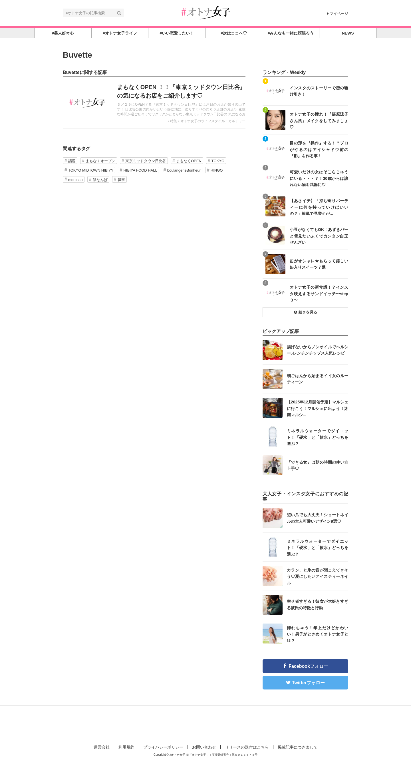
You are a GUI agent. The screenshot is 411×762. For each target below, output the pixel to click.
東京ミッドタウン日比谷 (145, 161)
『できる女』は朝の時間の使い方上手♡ (317, 465)
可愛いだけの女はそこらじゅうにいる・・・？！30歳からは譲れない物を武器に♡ (319, 178)
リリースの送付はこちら (247, 747)
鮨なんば (100, 180)
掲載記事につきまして (298, 747)
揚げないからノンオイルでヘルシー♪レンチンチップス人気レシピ (317, 350)
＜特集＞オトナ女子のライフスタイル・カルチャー (206, 121)
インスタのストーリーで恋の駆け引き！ (319, 91)
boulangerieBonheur (184, 170)
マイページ (337, 13)
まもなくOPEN (189, 161)
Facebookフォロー (308, 666)
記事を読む (154, 102)
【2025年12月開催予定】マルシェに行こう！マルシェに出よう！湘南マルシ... (317, 408)
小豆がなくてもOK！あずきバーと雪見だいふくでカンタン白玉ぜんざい (319, 235)
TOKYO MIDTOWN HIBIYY (90, 170)
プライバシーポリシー (163, 747)
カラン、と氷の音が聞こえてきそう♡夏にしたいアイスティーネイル (317, 576)
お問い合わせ (204, 747)
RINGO (217, 170)
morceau (75, 180)
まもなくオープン (100, 161)
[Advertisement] (205, 724)
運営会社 (102, 747)
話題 (72, 161)
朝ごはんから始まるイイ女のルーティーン (317, 378)
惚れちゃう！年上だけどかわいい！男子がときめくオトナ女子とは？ (317, 634)
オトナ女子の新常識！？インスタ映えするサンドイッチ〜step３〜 (319, 293)
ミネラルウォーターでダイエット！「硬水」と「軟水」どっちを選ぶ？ (317, 437)
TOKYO (217, 161)
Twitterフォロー (308, 682)
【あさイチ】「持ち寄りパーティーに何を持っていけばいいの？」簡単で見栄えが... (319, 206)
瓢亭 (121, 180)
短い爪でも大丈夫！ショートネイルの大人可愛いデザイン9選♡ (317, 517)
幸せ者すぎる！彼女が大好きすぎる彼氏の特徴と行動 (317, 604)
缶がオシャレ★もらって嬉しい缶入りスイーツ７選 (319, 264)
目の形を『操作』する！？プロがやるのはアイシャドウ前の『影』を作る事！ (319, 149)
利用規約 (126, 747)
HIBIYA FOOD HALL (140, 170)
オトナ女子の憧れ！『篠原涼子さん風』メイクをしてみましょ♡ (319, 120)
